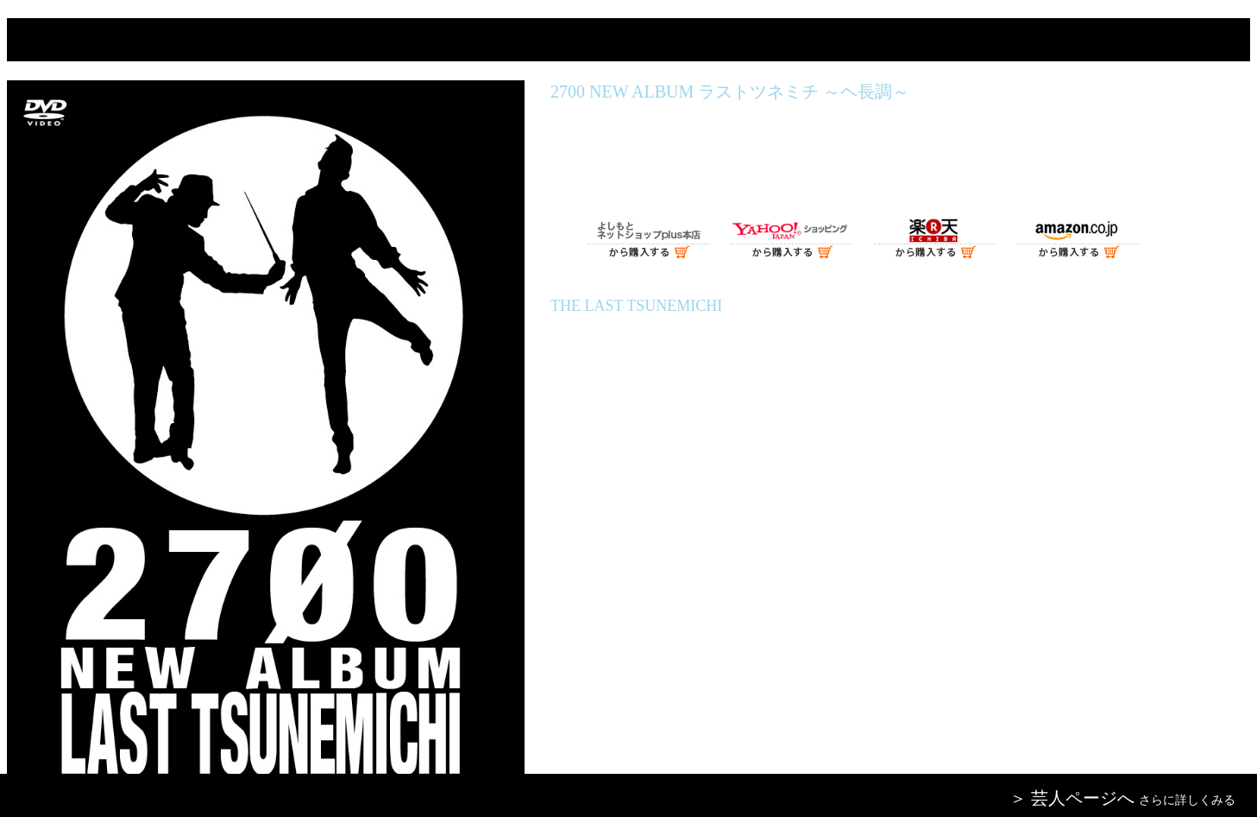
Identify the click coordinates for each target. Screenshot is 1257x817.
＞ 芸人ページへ (1071, 798)
